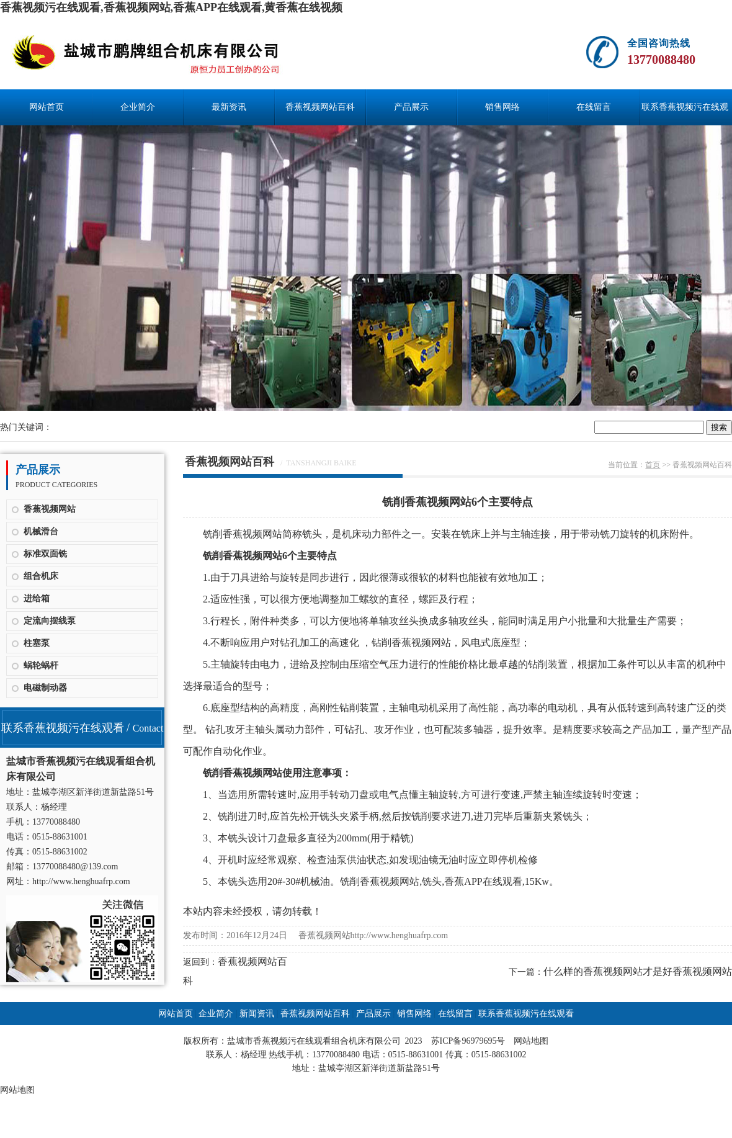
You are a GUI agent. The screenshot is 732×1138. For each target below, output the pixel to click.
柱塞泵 (37, 643)
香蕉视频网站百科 (320, 107)
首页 (652, 464)
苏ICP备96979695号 (468, 1041)
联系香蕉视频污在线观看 (684, 113)
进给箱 (37, 598)
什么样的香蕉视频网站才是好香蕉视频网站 (637, 971)
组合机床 (41, 576)
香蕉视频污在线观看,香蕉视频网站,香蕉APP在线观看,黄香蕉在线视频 (171, 7)
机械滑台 (41, 531)
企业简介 (137, 107)
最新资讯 (229, 107)
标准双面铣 (45, 553)
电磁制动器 (45, 687)
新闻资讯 (256, 1013)
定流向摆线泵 (50, 620)
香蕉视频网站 (50, 509)
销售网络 (502, 107)
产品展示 (411, 107)
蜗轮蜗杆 (41, 665)
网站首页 (46, 107)
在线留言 (593, 107)
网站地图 (531, 1041)
